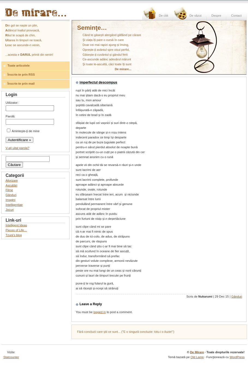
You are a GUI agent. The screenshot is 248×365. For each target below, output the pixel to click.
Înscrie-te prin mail (21, 83)
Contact (236, 15)
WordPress (236, 357)
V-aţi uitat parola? (17, 148)
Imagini (11, 199)
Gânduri (236, 296)
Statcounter (11, 357)
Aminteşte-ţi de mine (23, 131)
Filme (9, 190)
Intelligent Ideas (16, 225)
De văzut (195, 15)
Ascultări (11, 185)
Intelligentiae (14, 204)
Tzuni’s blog (14, 235)
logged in (99, 312)
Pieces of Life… (16, 230)
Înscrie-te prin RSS (21, 74)
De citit (163, 15)
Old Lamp (197, 357)
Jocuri (10, 209)
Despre (216, 15)
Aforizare (12, 180)
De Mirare (197, 352)
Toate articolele (19, 65)
